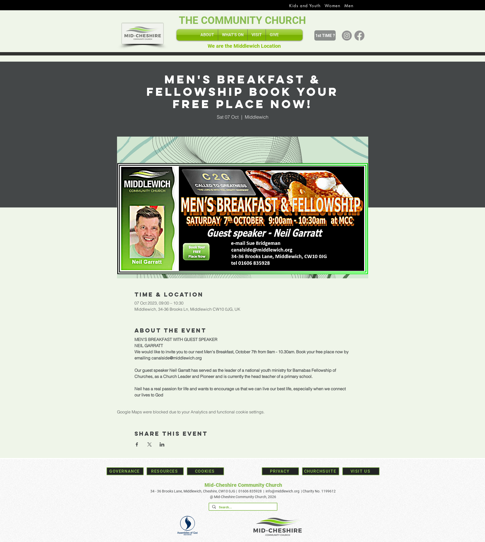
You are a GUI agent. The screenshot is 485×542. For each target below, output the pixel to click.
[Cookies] (205, 471)
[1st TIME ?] (325, 35)
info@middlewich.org (282, 491)
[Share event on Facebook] (136, 444)
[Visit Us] (361, 471)
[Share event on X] (149, 444)
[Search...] (242, 507)
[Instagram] (347, 36)
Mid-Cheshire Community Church (243, 485)
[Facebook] (359, 36)
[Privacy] (280, 471)
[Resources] (165, 471)
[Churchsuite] (320, 471)
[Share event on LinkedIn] (162, 444)
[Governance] (125, 471)
